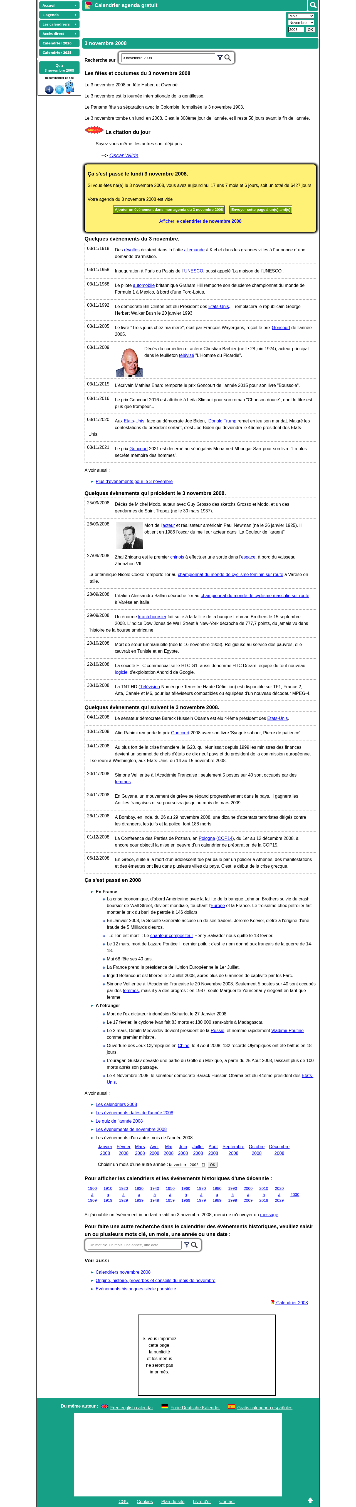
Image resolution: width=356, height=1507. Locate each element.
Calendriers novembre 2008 (123, 1272)
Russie (217, 1030)
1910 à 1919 (107, 1194)
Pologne (207, 838)
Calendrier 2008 (289, 1302)
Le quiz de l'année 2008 (119, 1121)
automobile (144, 285)
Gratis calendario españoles (264, 1407)
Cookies (145, 1501)
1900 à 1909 (92, 1194)
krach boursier (152, 616)
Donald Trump (222, 421)
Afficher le (200, 221)
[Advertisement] (183, 23)
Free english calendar (131, 1407)
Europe (218, 905)
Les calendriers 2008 (116, 1104)
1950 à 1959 (170, 1194)
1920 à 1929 (123, 1194)
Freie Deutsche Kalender (195, 1407)
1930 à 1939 (139, 1194)
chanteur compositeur (171, 935)
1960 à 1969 (185, 1194)
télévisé (186, 355)
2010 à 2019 (263, 1194)
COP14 (225, 838)
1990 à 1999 (232, 1194)
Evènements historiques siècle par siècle (136, 1288)
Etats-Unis (218, 306)
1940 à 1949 (154, 1194)
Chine (183, 1045)
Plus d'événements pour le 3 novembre (134, 481)
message (269, 1214)
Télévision (150, 686)
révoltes (132, 249)
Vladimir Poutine (287, 1030)
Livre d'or (202, 1501)
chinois (177, 557)
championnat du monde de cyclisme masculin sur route (255, 595)
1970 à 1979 (201, 1194)
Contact (227, 1501)
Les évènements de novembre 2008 (131, 1129)
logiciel (121, 672)
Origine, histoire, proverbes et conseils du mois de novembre (155, 1280)
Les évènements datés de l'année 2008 (134, 1112)
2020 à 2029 (279, 1194)
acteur (168, 525)
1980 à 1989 (216, 1194)
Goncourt (281, 327)
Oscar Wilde (123, 155)
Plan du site (173, 1501)
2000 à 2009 (248, 1194)
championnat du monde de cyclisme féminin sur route (230, 574)
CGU (123, 1501)
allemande (194, 249)
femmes (123, 781)
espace (248, 557)
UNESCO (193, 271)
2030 (294, 1194)
